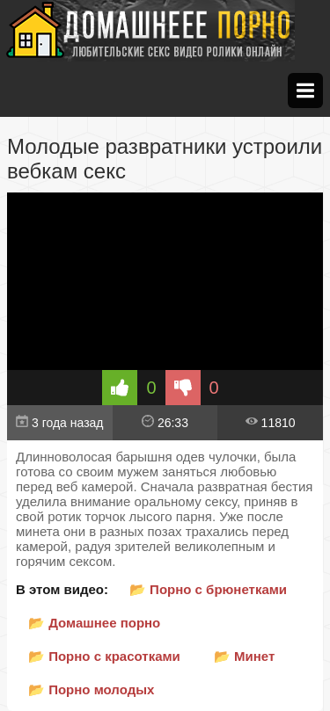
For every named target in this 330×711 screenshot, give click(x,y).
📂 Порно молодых (91, 689)
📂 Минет (244, 656)
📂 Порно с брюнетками (208, 589)
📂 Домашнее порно (94, 622)
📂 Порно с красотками (104, 656)
